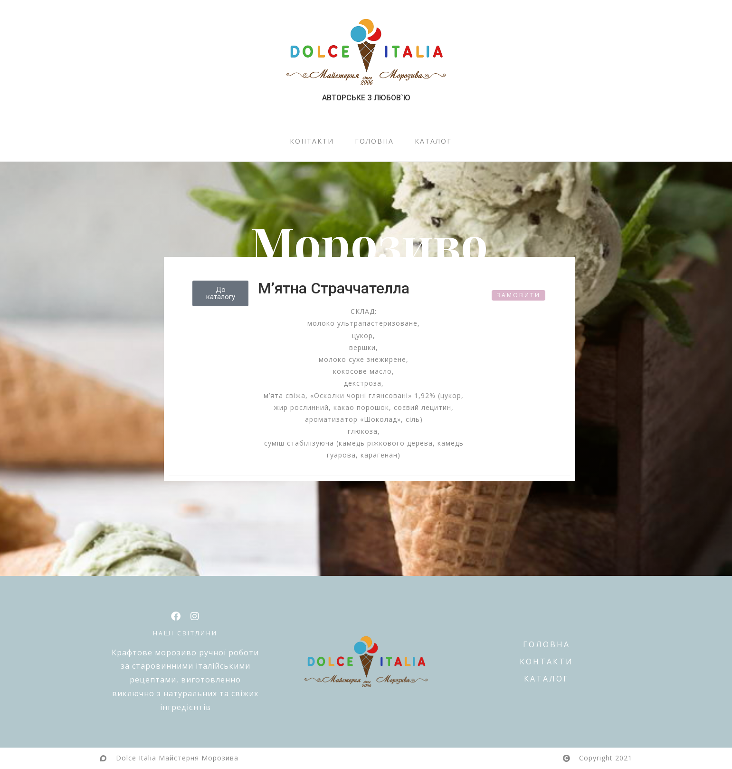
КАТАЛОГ (433, 141)
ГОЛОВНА (374, 141)
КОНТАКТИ (312, 141)
